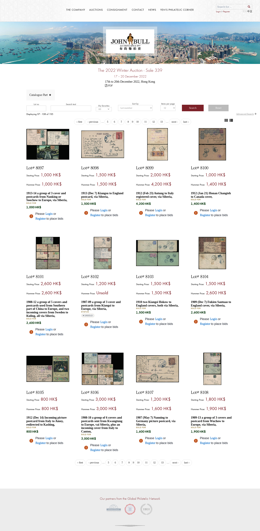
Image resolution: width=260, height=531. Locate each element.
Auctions (96, 9)
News (152, 9)
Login (218, 11)
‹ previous (93, 121)
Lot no (36, 104)
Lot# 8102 (90, 276)
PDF (109, 85)
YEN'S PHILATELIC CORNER (177, 9)
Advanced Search (246, 114)
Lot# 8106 (90, 392)
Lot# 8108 (199, 392)
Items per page (168, 103)
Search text (71, 104)
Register (226, 11)
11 (145, 121)
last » (186, 121)
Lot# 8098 (90, 167)
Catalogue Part (40, 95)
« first (79, 121)
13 (161, 121)
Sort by (135, 103)
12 (153, 121)
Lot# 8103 (144, 276)
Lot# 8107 (144, 392)
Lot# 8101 (35, 276)
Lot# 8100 (199, 167)
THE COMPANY (75, 9)
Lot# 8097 (35, 167)
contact (138, 9)
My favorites (103, 105)
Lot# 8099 (144, 167)
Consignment (117, 9)
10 (137, 121)
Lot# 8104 (199, 276)
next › (175, 121)
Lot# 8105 (35, 392)
